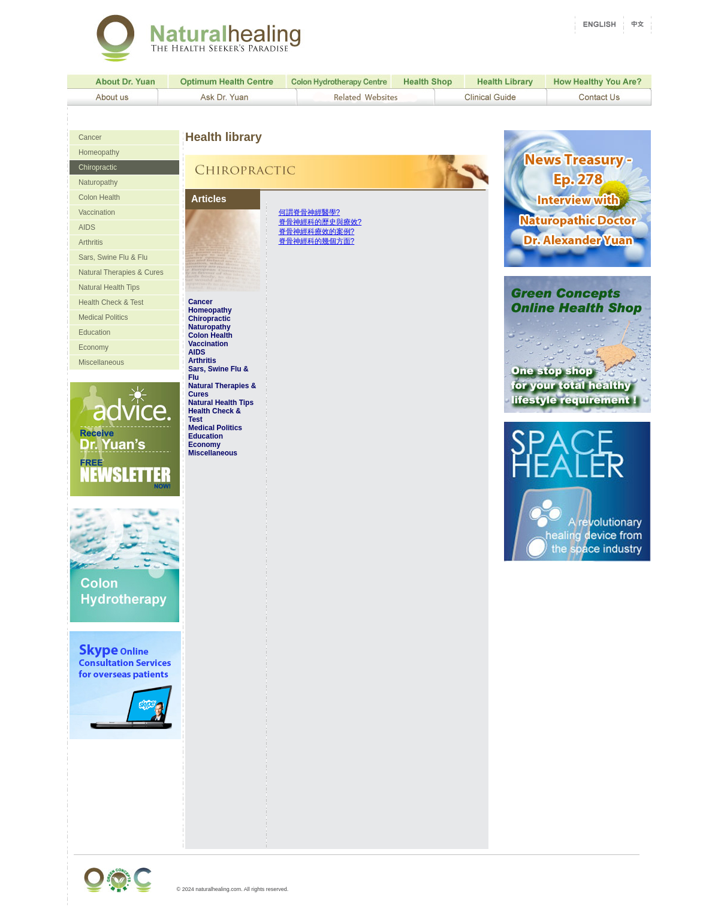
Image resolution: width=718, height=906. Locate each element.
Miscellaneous (101, 362)
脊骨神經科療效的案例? (317, 231)
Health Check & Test (111, 302)
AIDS (87, 227)
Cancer (90, 137)
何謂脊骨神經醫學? (309, 212)
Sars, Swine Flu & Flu (113, 257)
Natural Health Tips (109, 287)
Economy (93, 347)
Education (94, 332)
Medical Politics (103, 317)
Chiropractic (98, 167)
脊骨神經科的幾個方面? (317, 241)
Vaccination (97, 212)
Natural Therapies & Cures (121, 272)
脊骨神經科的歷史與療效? (320, 222)
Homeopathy (99, 152)
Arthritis (91, 242)
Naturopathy (98, 182)
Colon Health (99, 197)
